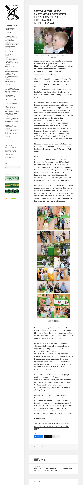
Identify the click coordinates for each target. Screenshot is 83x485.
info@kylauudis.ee (9, 157)
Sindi (58, 447)
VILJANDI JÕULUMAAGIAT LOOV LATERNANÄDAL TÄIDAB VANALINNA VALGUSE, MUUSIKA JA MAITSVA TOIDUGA (12, 53)
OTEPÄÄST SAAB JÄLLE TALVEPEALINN (10, 67)
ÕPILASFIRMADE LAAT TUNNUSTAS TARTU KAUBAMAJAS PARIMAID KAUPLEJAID (10, 30)
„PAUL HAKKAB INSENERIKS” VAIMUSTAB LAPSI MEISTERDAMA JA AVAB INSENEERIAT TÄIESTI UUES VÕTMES (11, 74)
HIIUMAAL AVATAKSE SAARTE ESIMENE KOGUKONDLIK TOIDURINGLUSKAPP (12, 113)
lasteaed (67, 447)
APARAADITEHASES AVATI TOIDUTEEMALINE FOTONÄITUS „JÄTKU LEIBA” (11, 61)
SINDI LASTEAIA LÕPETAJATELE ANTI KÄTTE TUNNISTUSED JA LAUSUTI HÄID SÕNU (52, 426)
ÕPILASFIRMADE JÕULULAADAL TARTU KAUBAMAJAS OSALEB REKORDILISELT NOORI (10, 97)
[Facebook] (38, 436)
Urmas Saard (46, 447)
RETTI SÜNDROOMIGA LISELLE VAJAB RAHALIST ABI (12, 45)
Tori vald (61, 447)
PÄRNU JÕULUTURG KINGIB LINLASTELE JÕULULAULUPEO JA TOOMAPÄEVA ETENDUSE (12, 120)
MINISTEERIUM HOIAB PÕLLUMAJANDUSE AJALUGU (11, 82)
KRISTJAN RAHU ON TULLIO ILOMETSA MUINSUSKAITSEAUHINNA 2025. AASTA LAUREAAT (11, 133)
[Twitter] (48, 436)
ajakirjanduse (42, 367)
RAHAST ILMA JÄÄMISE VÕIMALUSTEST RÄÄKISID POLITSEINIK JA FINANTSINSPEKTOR (11, 38)
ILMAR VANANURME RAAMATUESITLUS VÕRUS (11, 126)
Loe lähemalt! (13, 151)
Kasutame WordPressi (39, 481)
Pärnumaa (54, 447)
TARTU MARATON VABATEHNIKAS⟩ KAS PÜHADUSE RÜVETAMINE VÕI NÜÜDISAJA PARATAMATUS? (12, 89)
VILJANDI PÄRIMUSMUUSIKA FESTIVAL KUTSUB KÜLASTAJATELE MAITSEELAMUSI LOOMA (11, 106)
